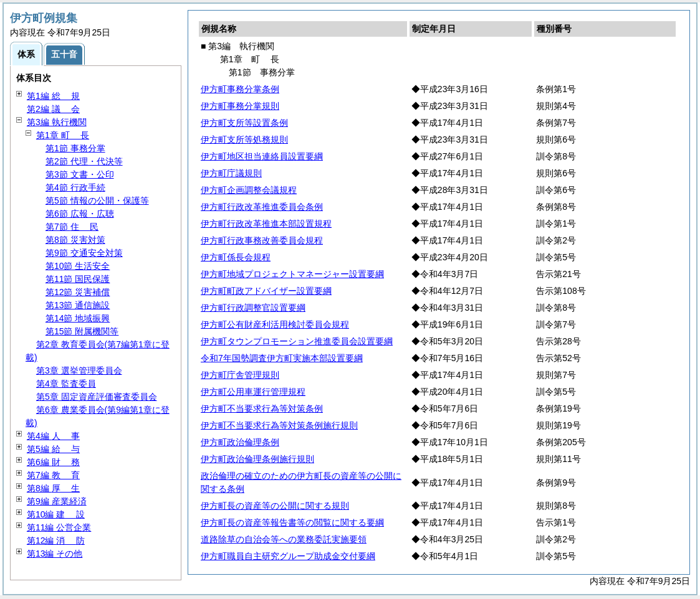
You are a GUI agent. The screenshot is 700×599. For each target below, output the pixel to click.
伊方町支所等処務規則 (244, 139)
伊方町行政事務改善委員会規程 (262, 240)
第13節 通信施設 (78, 305)
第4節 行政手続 (75, 187)
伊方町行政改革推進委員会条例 (262, 207)
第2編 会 (53, 109)
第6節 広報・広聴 (80, 214)
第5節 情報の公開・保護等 (97, 200)
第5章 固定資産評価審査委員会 (96, 397)
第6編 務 (53, 462)
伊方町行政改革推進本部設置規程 (266, 224)
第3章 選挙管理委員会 (79, 370)
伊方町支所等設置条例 (244, 123)
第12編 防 (56, 540)
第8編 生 (53, 488)
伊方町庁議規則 (231, 173)
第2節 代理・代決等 (84, 161)
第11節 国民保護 (78, 279)
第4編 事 (53, 436)
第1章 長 (62, 135)
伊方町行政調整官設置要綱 (253, 308)
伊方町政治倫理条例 (240, 442)
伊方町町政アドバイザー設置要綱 (266, 291)
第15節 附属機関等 (82, 331)
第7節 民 (72, 227)
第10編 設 (56, 514)
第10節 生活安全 (78, 266)
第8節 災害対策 (75, 240)
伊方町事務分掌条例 (240, 89)
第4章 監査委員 (66, 384)
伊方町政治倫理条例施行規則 (257, 459)
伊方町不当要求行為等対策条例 (262, 408)
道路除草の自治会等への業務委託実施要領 (284, 539)
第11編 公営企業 (59, 527)
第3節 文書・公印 (80, 174)
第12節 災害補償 (78, 292)
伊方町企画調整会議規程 (249, 190)
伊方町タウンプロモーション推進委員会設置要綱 (297, 341)
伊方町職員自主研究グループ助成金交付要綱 (288, 556)
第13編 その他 (54, 554)
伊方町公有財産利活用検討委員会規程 (275, 324)
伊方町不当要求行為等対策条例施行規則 (279, 425)
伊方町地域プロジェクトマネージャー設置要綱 (292, 274)
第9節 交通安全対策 (84, 253)
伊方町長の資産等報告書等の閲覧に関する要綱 (292, 522)
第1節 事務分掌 (75, 148)
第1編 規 (53, 96)
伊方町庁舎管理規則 (240, 375)
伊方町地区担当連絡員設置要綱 (262, 156)
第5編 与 (53, 449)
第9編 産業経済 (57, 501)
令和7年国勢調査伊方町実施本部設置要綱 (282, 358)
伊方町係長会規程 (236, 257)
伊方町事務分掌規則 (240, 106)
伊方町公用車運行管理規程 (253, 392)
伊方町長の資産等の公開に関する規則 (275, 506)
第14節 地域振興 (78, 318)
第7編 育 (53, 475)
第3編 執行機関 (57, 122)
